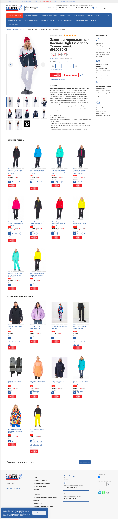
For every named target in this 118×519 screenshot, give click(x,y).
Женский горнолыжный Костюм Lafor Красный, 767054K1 (58, 223)
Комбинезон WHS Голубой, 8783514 (59, 327)
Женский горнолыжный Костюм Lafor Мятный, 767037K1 (58, 171)
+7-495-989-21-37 (63, 8)
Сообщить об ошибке (13, 488)
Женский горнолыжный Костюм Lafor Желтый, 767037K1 (80, 223)
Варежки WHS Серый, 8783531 (14, 382)
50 (76, 66)
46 (64, 66)
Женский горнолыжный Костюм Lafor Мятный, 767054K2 (15, 275)
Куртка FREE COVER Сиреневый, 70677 (35, 327)
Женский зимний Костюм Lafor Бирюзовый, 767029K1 (80, 382)
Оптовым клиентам (45, 1)
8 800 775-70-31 (82, 8)
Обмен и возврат (39, 486)
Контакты (56, 1)
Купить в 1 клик (70, 75)
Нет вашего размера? (56, 69)
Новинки (15, 1)
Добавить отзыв (85, 462)
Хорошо (39, 513)
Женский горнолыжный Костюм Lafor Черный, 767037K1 (15, 171)
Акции (35, 1)
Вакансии (36, 492)
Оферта (36, 500)
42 (53, 66)
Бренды (36, 489)
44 (58, 66)
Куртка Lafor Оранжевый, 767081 (37, 382)
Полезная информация (41, 483)
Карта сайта (37, 503)
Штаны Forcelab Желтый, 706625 (37, 430)
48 (70, 66)
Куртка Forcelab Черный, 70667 (15, 327)
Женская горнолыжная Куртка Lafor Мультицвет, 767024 (15, 431)
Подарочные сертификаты (69, 1)
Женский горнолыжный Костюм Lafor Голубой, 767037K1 (37, 171)
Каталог (8, 1)
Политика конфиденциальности (45, 497)
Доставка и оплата (26, 1)
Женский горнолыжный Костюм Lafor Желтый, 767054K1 (37, 275)
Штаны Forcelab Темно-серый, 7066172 (80, 327)
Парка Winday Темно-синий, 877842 (58, 382)
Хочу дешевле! (54, 58)
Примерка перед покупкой (58, 79)
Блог (35, 478)
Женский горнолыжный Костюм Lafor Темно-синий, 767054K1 (80, 171)
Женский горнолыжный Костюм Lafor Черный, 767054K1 (37, 223)
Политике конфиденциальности (11, 514)
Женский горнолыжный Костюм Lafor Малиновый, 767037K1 (15, 223)
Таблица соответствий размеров (64, 62)
